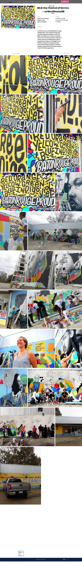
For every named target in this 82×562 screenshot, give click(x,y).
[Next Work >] (66, 53)
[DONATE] (65, 2)
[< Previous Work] (16, 53)
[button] (25, 2)
